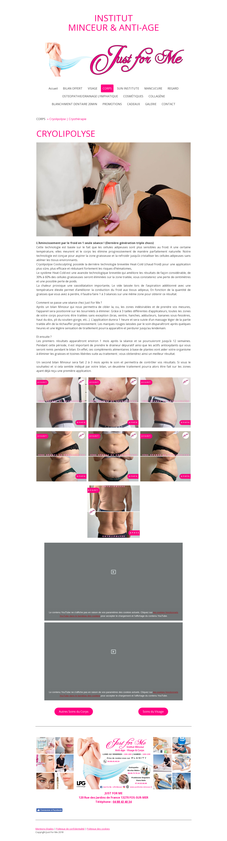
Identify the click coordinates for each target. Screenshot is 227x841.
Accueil (53, 88)
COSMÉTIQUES (133, 96)
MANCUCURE (153, 88)
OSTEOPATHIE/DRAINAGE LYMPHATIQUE (90, 96)
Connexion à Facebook (49, 810)
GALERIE (150, 104)
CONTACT (168, 104)
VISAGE (92, 88)
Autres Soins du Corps (73, 712)
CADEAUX (133, 104)
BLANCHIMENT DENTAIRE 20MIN (74, 104)
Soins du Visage (153, 712)
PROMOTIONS (112, 104)
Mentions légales (44, 828)
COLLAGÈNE (157, 96)
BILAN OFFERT (72, 88)
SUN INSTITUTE (128, 88)
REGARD (173, 88)
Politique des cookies (98, 828)
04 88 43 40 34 (122, 802)
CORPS (107, 88)
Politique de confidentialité (70, 828)
